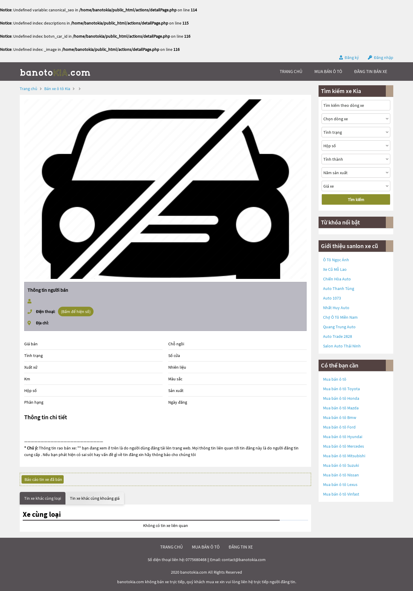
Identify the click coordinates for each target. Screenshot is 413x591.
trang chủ (291, 71)
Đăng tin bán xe (370, 71)
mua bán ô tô (328, 71)
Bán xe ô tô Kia (57, 88)
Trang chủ (28, 88)
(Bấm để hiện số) (76, 311)
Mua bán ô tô (334, 379)
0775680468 (196, 559)
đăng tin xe (241, 547)
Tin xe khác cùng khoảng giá (95, 498)
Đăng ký (352, 57)
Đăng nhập (383, 57)
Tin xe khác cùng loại (42, 498)
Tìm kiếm (356, 199)
